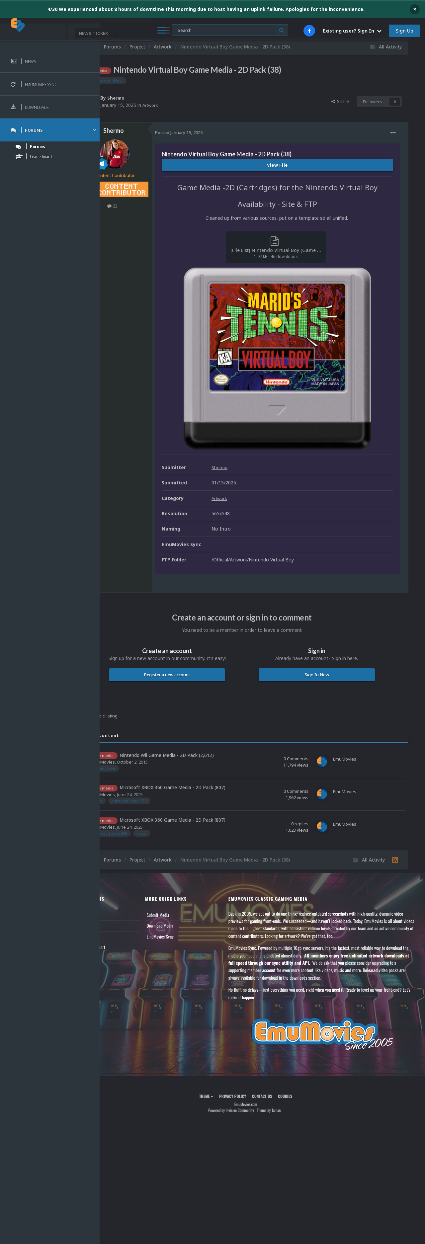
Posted (212, 132)
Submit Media (184, 926)
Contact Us (120, 969)
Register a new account (192, 686)
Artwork (184, 105)
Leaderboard (121, 948)
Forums (117, 937)
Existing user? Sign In (352, 31)
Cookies (302, 1108)
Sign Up (404, 31)
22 (145, 206)
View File (294, 165)
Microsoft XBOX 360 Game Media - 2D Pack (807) (206, 799)
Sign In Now (324, 686)
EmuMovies (136, 774)
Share (340, 101)
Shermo (149, 98)
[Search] (179, 30)
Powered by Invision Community (248, 1121)
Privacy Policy (249, 1108)
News (115, 926)
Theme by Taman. (286, 1121)
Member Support (124, 958)
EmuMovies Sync (186, 948)
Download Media (186, 937)
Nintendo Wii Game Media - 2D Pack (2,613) (200, 767)
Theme (223, 1108)
